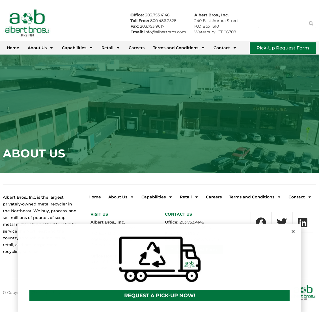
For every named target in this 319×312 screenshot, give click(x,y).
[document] (159, 156)
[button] (293, 238)
